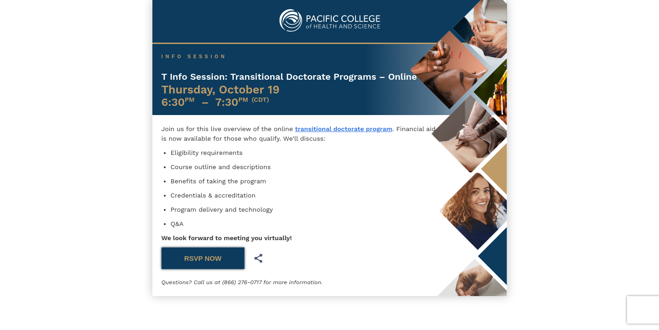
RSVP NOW (202, 258)
